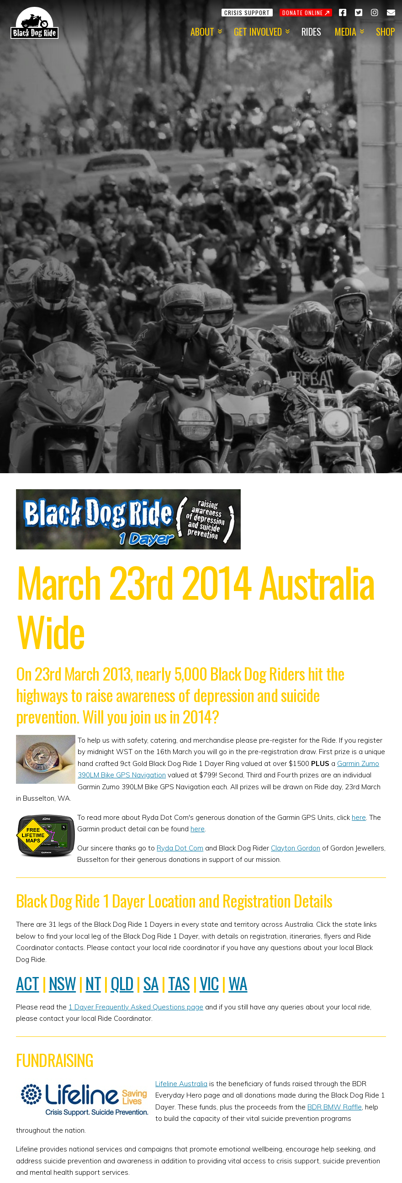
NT (92, 983)
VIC (209, 983)
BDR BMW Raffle (334, 1107)
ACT (27, 983)
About (202, 31)
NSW (62, 983)
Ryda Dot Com (180, 848)
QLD (122, 983)
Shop (385, 31)
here (359, 817)
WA (237, 983)
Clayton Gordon (295, 848)
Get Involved (258, 31)
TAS (179, 983)
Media (345, 31)
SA (151, 983)
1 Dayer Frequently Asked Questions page (136, 1007)
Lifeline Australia (181, 1083)
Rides (311, 31)
